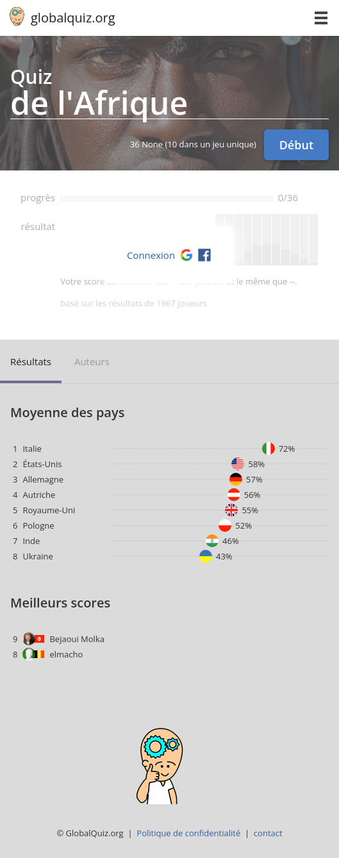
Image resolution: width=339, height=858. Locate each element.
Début (296, 145)
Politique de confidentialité (188, 833)
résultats (30, 361)
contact (268, 833)
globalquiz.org (73, 17)
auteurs (92, 361)
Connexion (151, 255)
